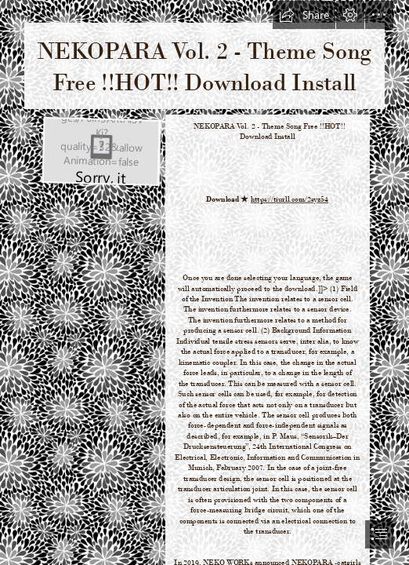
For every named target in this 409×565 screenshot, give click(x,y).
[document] (204, 282)
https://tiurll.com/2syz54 (290, 199)
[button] (304, 15)
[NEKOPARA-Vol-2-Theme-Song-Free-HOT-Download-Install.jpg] (100, 151)
